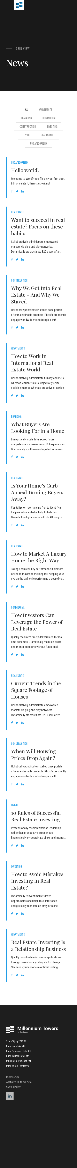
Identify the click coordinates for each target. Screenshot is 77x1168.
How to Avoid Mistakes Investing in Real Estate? (37, 881)
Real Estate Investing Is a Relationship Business (38, 945)
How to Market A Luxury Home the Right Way (39, 557)
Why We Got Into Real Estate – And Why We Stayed (36, 294)
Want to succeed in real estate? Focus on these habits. (38, 226)
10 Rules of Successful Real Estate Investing (36, 816)
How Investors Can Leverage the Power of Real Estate (37, 621)
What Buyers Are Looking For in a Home (37, 427)
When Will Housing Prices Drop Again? (33, 754)
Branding (16, 416)
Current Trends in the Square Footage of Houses (36, 690)
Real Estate (17, 212)
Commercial (17, 607)
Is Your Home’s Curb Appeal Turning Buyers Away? (37, 492)
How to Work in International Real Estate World (32, 362)
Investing (16, 866)
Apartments (18, 348)
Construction (19, 280)
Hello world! (25, 170)
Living (14, 805)
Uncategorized (19, 162)
